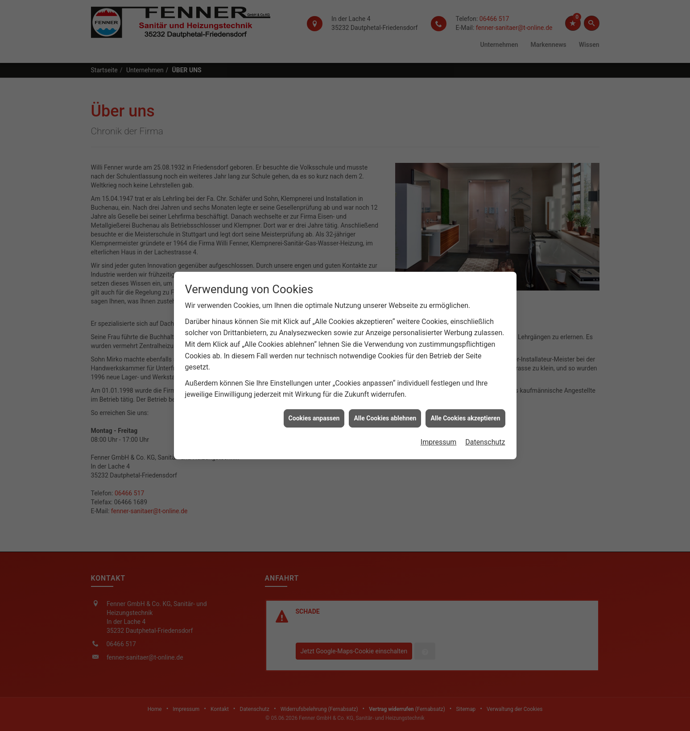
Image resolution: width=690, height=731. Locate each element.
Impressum (439, 416)
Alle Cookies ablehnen (385, 392)
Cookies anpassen (314, 392)
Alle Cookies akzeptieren (465, 392)
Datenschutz (485, 416)
